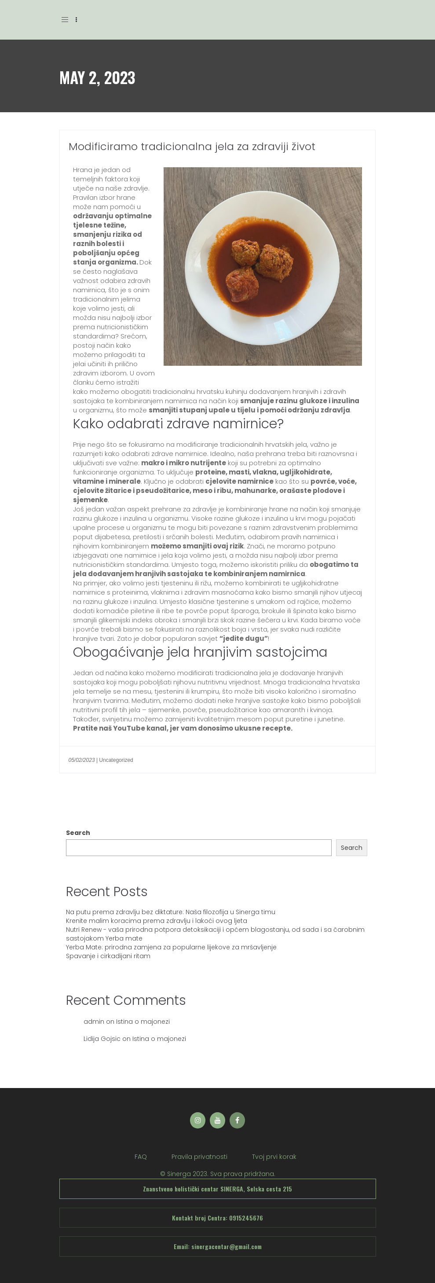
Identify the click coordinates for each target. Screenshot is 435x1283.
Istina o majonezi (143, 1021)
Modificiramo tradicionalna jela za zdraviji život (192, 146)
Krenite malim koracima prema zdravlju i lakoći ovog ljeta (156, 920)
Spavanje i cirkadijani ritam (108, 956)
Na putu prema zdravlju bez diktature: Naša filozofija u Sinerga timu (170, 912)
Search (78, 832)
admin (94, 1021)
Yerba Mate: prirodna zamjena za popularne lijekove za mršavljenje (171, 947)
